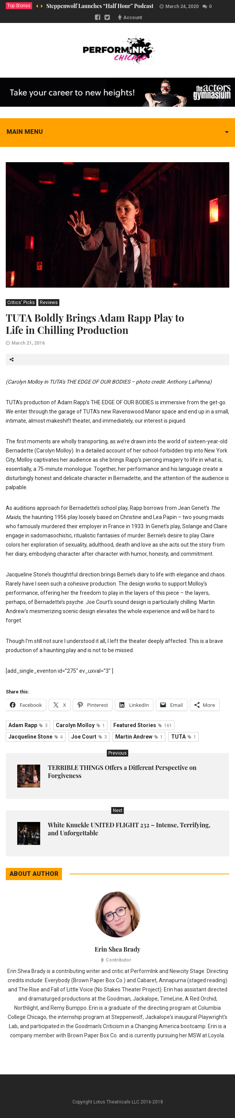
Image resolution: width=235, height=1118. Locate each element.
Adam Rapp (27, 725)
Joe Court (89, 737)
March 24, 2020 (182, 6)
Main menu (25, 131)
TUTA (183, 737)
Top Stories (19, 5)
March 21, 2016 (28, 343)
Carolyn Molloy (80, 725)
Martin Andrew (139, 737)
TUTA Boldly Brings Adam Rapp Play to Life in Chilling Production (95, 324)
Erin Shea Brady (117, 949)
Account (132, 17)
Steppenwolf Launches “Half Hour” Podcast (99, 6)
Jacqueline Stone (35, 737)
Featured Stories (142, 725)
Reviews (49, 302)
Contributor (118, 960)
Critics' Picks (21, 302)
